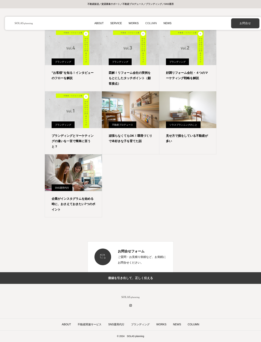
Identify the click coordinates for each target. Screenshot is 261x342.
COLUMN (148, 23)
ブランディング (63, 61)
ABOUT (96, 23)
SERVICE (114, 23)
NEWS (165, 23)
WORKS (131, 23)
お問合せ (237, 23)
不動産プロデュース (122, 124)
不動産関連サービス (90, 324)
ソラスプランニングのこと (183, 124)
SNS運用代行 (62, 187)
